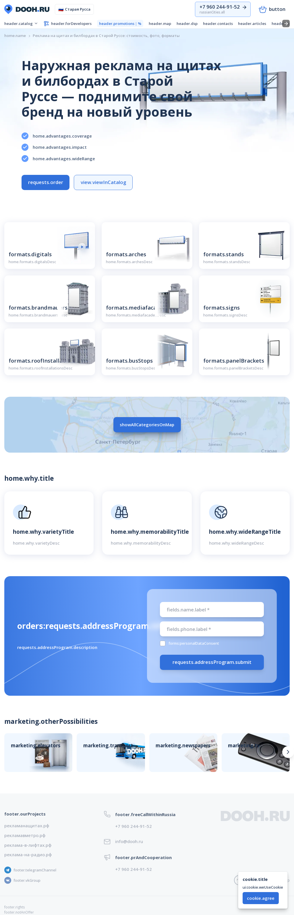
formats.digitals (30, 254)
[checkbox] (162, 643)
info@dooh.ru (129, 841)
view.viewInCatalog (103, 182)
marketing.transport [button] (108, 745)
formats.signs (221, 307)
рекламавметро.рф (24, 835)
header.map (160, 23)
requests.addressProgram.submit (212, 662)
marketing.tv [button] (244, 745)
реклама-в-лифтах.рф (27, 845)
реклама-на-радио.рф (28, 854)
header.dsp (187, 23)
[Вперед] (288, 752)
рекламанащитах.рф (26, 825)
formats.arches (126, 254)
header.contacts (218, 23)
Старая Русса (74, 9)
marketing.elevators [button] (35, 745)
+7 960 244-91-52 (133, 826)
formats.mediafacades (136, 307)
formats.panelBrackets (233, 360)
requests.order (45, 182)
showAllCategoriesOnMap (147, 424)
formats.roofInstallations (42, 360)
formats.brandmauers (38, 307)
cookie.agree (260, 898)
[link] (106, 35)
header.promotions (120, 23)
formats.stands (223, 254)
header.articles (252, 23)
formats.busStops (129, 360)
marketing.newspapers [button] (183, 745)
